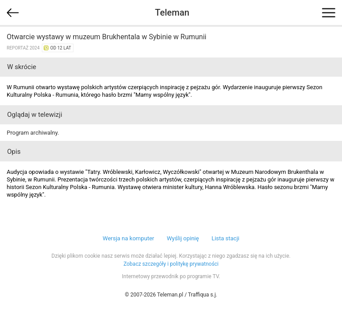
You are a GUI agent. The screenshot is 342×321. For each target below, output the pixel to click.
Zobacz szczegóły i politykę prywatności (171, 264)
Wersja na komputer (129, 238)
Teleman (172, 12)
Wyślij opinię (183, 238)
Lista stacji (226, 238)
